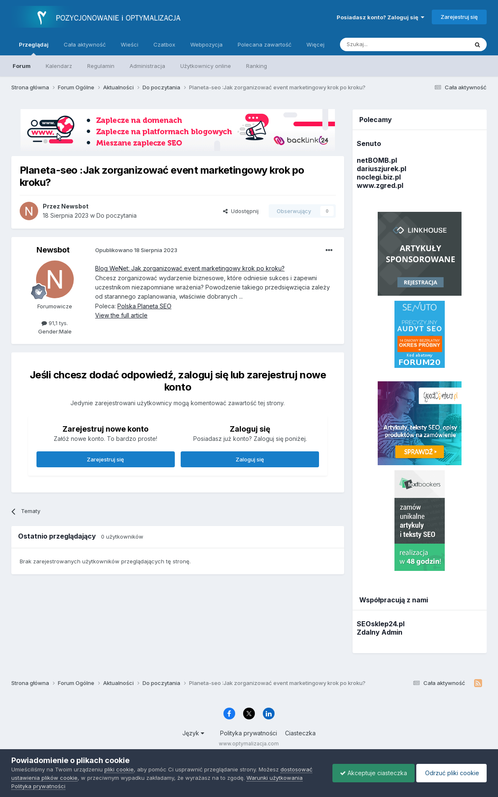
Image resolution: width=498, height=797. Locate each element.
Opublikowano (136, 250)
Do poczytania (116, 215)
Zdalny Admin (379, 632)
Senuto (369, 143)
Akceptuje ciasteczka (369, 772)
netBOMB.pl (377, 160)
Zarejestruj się (459, 16)
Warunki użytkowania (274, 777)
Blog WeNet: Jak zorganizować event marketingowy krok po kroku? (190, 268)
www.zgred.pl (380, 185)
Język (193, 733)
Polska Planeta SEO (144, 306)
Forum (22, 66)
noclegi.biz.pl (379, 177)
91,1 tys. (55, 323)
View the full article (121, 315)
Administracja (147, 66)
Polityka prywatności (248, 733)
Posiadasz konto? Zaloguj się (380, 17)
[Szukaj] (383, 44)
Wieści (129, 44)
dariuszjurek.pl (381, 168)
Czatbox (164, 44)
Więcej (315, 44)
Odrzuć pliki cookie (450, 772)
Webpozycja (206, 44)
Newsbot (53, 249)
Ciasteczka (300, 733)
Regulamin (100, 66)
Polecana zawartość (264, 44)
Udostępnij (241, 211)
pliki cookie (119, 769)
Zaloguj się (250, 459)
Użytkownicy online (205, 66)
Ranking (256, 66)
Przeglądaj (34, 48)
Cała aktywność (85, 44)
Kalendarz (59, 66)
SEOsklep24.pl (381, 624)
